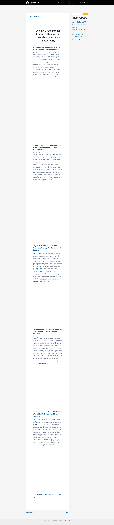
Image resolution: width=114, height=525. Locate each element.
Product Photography (40, 494)
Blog (55, 2)
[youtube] (87, 2)
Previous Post (30, 514)
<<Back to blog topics (38, 499)
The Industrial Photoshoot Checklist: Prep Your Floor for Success (78, 23)
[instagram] (80, 2)
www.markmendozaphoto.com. (42, 281)
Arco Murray (52, 419)
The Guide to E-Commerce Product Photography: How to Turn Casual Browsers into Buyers (80, 39)
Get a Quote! (71, 3)
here (59, 76)
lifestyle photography (38, 268)
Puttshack (37, 424)
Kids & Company (37, 253)
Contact (60, 2)
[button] (52, 2)
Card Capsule (51, 154)
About (65, 2)
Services (50, 2)
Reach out (45, 491)
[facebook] (82, 2)
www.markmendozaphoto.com (40, 181)
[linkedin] (84, 2)
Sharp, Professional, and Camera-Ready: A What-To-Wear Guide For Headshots (80, 27)
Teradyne (55, 342)
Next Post (66, 514)
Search (85, 14)
